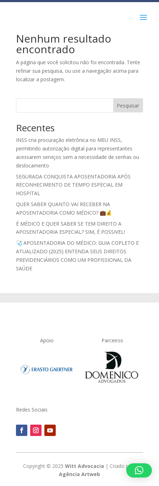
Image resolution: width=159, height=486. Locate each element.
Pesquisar (128, 105)
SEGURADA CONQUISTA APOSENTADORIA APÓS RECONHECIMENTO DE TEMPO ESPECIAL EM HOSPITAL (73, 185)
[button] (139, 470)
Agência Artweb (79, 474)
